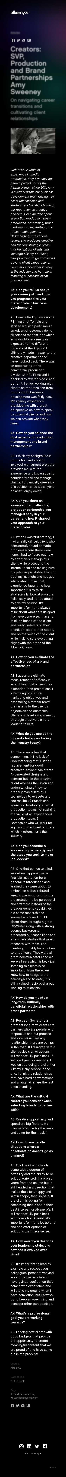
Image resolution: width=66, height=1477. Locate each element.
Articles (15, 33)
